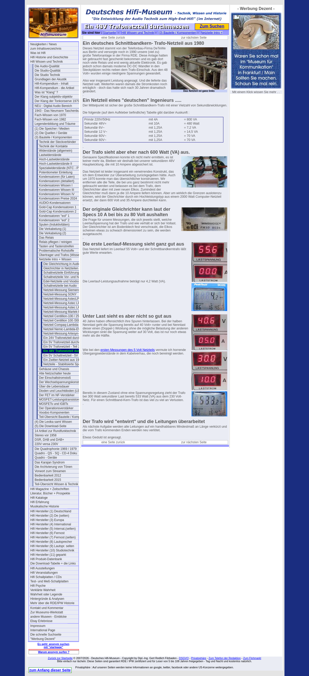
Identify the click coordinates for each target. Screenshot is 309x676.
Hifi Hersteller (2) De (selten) (49, 515)
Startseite (109, 33)
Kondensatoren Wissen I (56, 185)
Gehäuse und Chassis (54, 369)
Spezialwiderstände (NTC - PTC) (61, 168)
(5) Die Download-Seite (50, 426)
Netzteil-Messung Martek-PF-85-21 (67, 312)
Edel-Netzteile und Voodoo (61, 281)
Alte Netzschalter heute (55, 373)
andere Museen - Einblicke (48, 616)
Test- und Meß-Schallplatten (49, 581)
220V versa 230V (46, 444)
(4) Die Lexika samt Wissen (53, 422)
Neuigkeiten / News (43, 44)
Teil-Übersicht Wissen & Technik (56, 484)
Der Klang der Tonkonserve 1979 (57, 101)
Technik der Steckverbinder (57, 142)
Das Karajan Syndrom (50, 462)
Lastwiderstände (50, 155)
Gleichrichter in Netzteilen (60, 268)
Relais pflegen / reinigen (55, 242)
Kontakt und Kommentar (46, 608)
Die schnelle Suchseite (45, 634)
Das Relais (46, 237)
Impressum (37, 626)
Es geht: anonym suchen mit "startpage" (53, 645)
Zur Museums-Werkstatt (46, 612)
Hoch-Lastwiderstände (54, 159)
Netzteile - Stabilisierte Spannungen (67, 364)
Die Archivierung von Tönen (53, 467)
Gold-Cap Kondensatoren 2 (57, 211)
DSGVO (184, 658)
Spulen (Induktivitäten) (54, 224)
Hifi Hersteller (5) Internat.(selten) (53, 528)
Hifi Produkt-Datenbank (46, 559)
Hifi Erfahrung (39, 502)
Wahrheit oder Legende (46, 594)
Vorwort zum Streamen (50, 471)
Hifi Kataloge (39, 498)
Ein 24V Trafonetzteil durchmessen (67, 338)
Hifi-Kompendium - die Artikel (54, 88)
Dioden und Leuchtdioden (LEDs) (61, 391)
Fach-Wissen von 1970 (50, 115)
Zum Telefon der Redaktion (225, 658)
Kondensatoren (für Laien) (57, 177)
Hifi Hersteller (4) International (50, 524)
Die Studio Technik (47, 75)
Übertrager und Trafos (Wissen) (60, 255)
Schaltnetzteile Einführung (61, 272)
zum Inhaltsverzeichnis (45, 48)
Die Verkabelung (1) (52, 229)
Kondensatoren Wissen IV (57, 194)
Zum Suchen (212, 26)
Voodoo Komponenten (54, 412)
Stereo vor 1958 (45, 435)
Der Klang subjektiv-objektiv (54, 96)
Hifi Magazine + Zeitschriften (49, 489)
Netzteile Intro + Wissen (55, 259)
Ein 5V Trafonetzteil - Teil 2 (61, 346)
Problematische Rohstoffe (56, 250)
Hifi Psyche (38, 586)
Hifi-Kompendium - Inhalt (51, 83)
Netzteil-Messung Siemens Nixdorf (66, 290)
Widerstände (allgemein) (55, 150)
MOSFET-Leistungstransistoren (60, 399)
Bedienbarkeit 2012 (48, 475)
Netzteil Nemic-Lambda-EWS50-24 (67, 329)
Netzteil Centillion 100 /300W (63, 320)
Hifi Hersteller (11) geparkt (48, 555)
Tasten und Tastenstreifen (56, 246)
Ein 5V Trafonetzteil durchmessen (66, 342)
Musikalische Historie (44, 506)
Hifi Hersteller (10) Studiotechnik (52, 550)
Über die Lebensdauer (54, 386)
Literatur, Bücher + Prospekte (50, 493)
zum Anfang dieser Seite (50, 670)
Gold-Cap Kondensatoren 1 (57, 207)
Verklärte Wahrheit (42, 590)
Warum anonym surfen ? (54, 651)
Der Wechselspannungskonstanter (62, 382)
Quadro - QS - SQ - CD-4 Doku (56, 453)
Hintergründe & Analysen (47, 599)
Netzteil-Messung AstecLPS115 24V (67, 299)
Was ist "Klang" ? (46, 92)
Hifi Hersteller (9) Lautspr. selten (52, 546)
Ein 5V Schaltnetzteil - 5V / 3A (63, 355)
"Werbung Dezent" (42, 639)
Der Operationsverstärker (56, 408)
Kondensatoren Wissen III (56, 190)
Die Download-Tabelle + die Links (53, 563)
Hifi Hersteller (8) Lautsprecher (51, 542)
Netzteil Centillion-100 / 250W (63, 316)
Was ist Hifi (38, 53)
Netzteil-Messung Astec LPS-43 (65, 307)
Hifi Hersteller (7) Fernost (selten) (53, 537)
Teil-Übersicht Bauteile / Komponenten (63, 417)
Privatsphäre (198, 658)
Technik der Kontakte (53, 146)
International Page (42, 630)
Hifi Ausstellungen (42, 568)
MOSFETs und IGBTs (53, 404)
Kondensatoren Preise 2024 (58, 198)
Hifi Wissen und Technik (46, 61)
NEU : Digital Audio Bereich (53, 106)
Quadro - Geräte (46, 457)
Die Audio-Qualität (47, 66)
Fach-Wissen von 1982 (50, 119)
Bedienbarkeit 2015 (48, 480)
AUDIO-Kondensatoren (55, 203)
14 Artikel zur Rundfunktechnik (55, 431)
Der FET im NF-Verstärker (57, 395)
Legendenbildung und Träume (55, 124)
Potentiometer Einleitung (56, 172)
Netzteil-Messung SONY (60, 294)
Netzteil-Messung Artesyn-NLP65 (66, 333)
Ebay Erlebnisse (41, 621)
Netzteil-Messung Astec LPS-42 (65, 303)
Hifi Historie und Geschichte (49, 57)
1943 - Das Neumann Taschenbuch (59, 111)
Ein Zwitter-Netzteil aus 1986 (63, 360)
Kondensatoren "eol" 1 (54, 216)
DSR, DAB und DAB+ (49, 439)
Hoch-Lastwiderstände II (55, 163)
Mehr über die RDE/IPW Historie (52, 603)
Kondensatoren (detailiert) (56, 181)
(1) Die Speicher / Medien (52, 128)
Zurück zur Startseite (60, 658)
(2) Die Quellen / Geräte (51, 133)
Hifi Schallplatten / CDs (46, 577)
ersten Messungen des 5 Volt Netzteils (127, 350)
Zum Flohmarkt (252, 658)
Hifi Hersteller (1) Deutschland (50, 511)
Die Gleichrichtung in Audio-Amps (66, 264)
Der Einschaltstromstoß (55, 378)
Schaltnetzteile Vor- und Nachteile (66, 277)
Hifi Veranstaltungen (44, 572)
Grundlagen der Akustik (51, 79)
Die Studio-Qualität (48, 70)
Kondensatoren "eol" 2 (54, 220)
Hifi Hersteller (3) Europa (47, 520)
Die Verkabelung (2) (52, 233)
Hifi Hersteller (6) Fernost (47, 533)
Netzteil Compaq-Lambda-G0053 (65, 325)
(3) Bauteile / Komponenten (53, 137)
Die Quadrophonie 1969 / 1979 (56, 449)
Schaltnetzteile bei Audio (60, 285)
